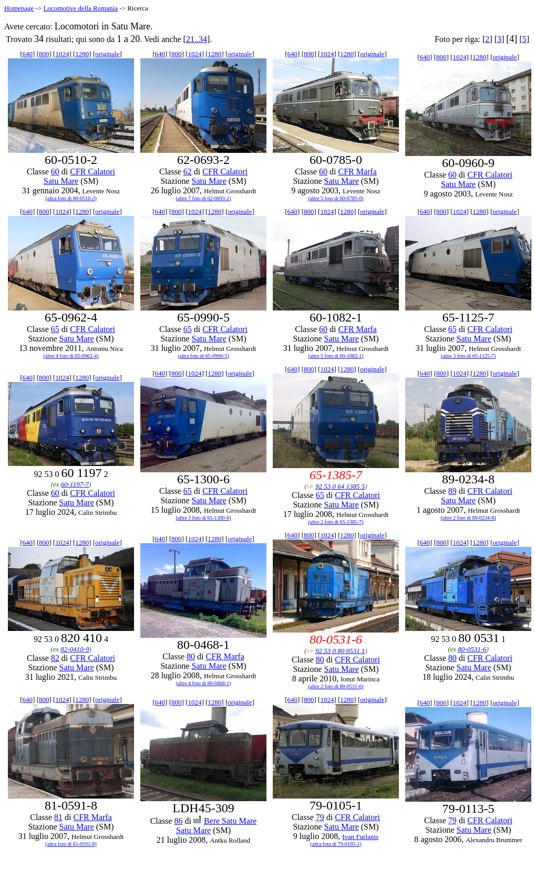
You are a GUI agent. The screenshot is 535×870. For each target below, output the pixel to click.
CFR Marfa (357, 171)
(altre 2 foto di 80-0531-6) (336, 686)
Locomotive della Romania (80, 8)
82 (55, 658)
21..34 (196, 39)
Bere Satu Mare (230, 820)
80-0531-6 (472, 649)
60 (55, 171)
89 (452, 490)
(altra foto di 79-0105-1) (335, 844)
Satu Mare (61, 181)
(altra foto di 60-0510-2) (70, 198)
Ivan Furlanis (360, 837)
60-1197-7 (75, 484)
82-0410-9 (74, 649)
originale (107, 54)
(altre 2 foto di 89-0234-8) (468, 518)
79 (320, 817)
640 (28, 54)
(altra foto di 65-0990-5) (203, 356)
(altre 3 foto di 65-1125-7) (468, 356)
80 (191, 656)
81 (58, 817)
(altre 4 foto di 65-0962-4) (71, 356)
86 (178, 820)
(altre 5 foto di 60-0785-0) (336, 198)
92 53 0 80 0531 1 (340, 651)
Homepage (19, 8)
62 (187, 171)
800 (44, 54)
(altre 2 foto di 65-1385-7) (336, 522)
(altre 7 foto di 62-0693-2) (203, 198)
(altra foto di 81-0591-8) (70, 844)
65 (55, 329)
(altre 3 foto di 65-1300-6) (203, 518)
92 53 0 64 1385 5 (340, 486)
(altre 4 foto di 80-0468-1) (203, 683)
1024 (62, 54)
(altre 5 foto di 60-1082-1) (336, 356)
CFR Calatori (92, 171)
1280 (82, 54)
